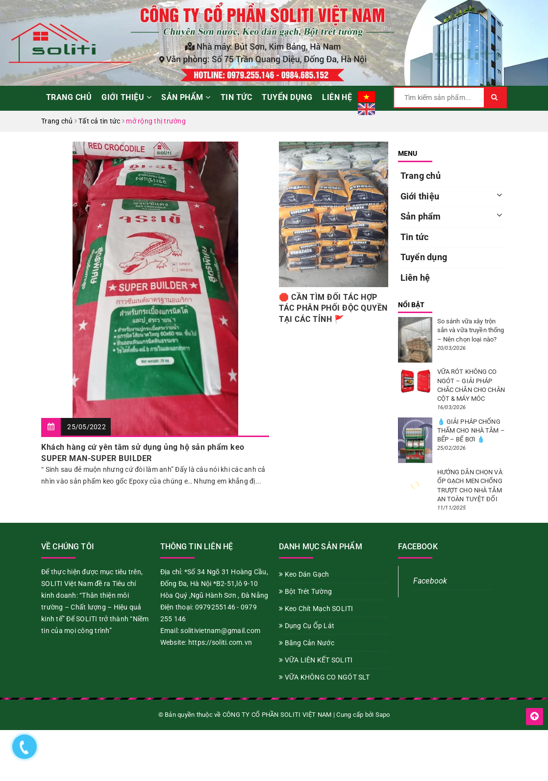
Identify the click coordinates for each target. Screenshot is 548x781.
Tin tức (236, 97)
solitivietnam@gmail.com (220, 631)
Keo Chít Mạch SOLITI (316, 608)
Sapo (382, 714)
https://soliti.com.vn (220, 642)
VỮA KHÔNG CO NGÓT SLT (324, 677)
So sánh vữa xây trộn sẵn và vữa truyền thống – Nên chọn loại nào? (470, 329)
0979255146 (215, 607)
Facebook (430, 581)
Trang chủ (69, 97)
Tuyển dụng (287, 97)
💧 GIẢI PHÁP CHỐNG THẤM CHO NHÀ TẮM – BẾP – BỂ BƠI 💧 (471, 430)
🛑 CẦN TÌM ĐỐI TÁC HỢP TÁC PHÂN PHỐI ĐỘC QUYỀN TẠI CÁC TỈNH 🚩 (333, 308)
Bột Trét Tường (305, 591)
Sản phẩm (186, 97)
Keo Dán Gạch (304, 574)
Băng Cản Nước (306, 643)
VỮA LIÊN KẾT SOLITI (315, 660)
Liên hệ (337, 97)
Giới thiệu (126, 97)
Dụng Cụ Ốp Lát (306, 626)
